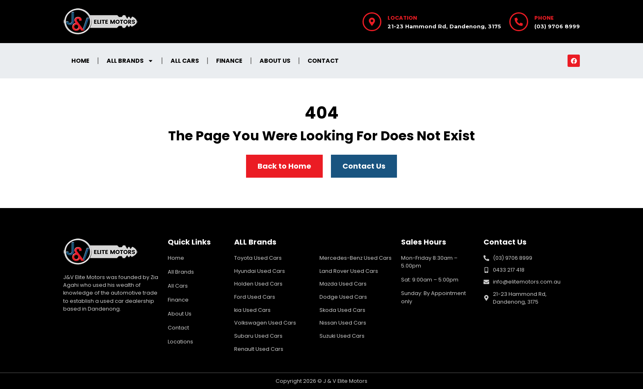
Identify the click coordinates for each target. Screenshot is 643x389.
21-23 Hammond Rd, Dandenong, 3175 (444, 26)
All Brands (130, 61)
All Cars (185, 61)
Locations (180, 341)
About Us (275, 61)
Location (402, 18)
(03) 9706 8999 (557, 26)
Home (80, 61)
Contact (323, 61)
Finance (229, 61)
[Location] (372, 21)
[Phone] (518, 21)
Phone (544, 18)
